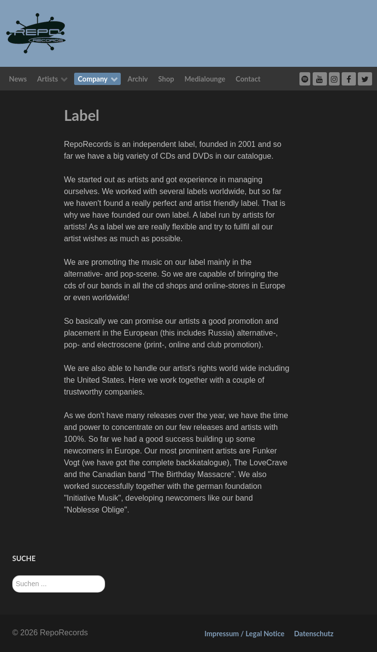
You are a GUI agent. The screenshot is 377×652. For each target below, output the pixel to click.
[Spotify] (304, 78)
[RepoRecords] (35, 32)
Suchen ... (12, 575)
